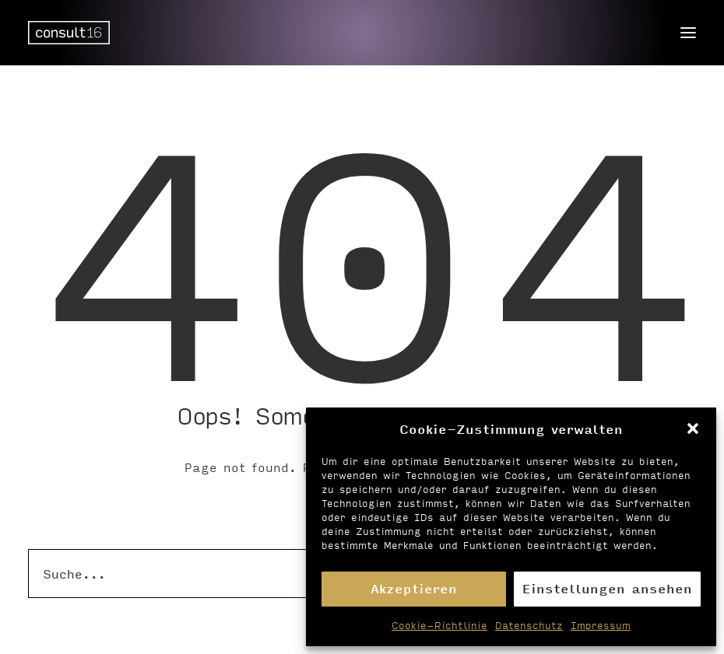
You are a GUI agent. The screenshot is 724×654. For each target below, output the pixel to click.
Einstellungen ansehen (607, 588)
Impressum (601, 625)
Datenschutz (529, 625)
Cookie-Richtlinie (439, 625)
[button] (693, 428)
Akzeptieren (414, 588)
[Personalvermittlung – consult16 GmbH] (69, 32)
